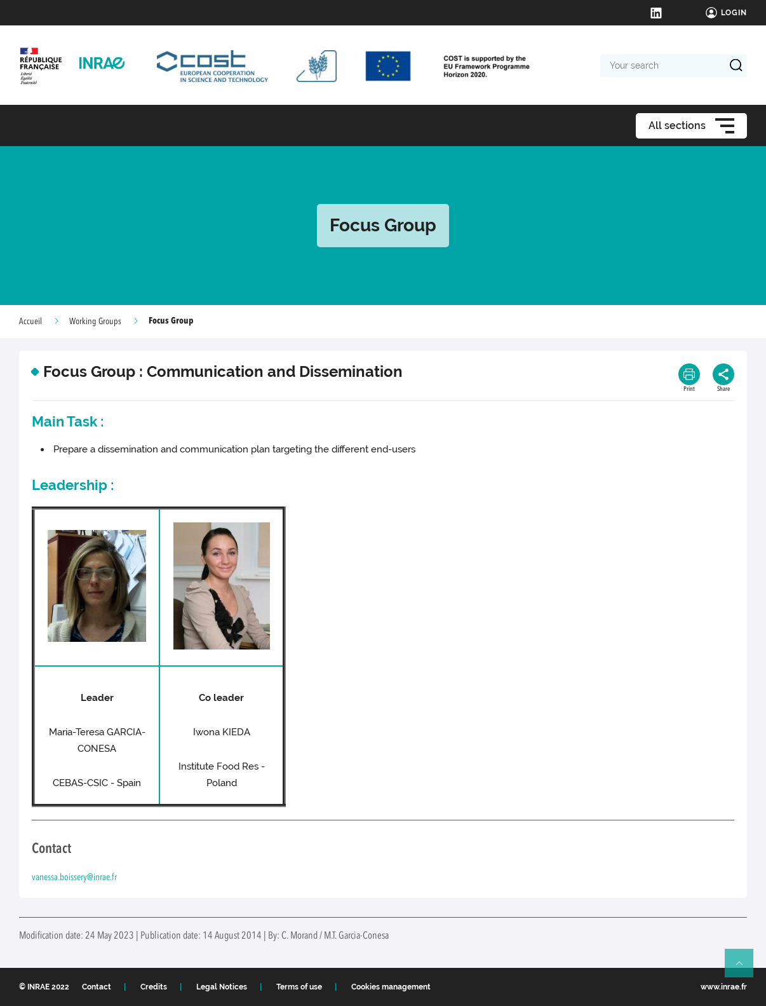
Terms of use (299, 986)
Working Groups (95, 321)
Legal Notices (221, 986)
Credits (153, 986)
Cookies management (391, 986)
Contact (96, 986)
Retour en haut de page (744, 968)
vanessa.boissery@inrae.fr (74, 878)
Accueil (30, 321)
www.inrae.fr (724, 986)
